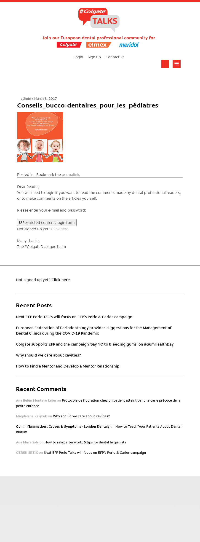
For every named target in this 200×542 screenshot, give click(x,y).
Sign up (94, 56)
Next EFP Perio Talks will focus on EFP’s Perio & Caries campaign (74, 316)
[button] (40, 137)
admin (26, 98)
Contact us (115, 56)
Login (78, 56)
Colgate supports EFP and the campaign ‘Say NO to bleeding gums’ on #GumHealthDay (95, 343)
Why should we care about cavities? (48, 354)
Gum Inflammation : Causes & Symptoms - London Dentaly (62, 426)
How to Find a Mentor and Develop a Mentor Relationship (68, 365)
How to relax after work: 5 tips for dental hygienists (85, 442)
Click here (59, 228)
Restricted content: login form (47, 222)
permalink (70, 174)
